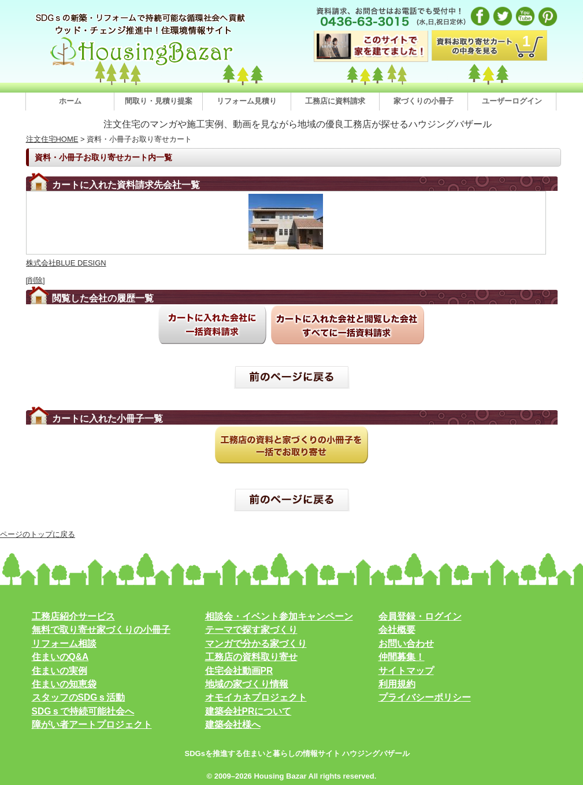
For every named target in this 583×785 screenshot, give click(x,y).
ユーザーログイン (512, 101)
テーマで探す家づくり (251, 630)
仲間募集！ (401, 657)
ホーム (70, 101)
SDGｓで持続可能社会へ (83, 711)
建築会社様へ (233, 724)
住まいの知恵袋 (64, 684)
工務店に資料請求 (335, 101)
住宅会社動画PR (239, 671)
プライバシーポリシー (424, 697)
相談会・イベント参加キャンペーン (279, 616)
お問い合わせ (406, 643)
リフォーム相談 (64, 643)
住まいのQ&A (60, 657)
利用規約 (396, 684)
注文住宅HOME (52, 139)
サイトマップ (406, 671)
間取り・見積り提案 (158, 101)
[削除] (35, 280)
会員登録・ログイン (420, 616)
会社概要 (396, 630)
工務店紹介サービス (73, 616)
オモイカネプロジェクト (256, 697)
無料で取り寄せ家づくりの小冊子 (101, 630)
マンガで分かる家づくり (256, 643)
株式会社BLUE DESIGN (66, 263)
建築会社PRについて (248, 711)
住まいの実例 (59, 671)
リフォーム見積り (247, 101)
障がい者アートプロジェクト (92, 724)
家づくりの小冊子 (423, 101)
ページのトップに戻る (37, 534)
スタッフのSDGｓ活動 (78, 697)
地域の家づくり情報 (246, 684)
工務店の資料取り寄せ (251, 657)
